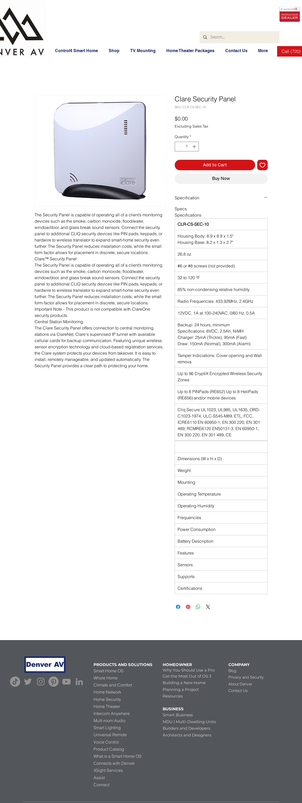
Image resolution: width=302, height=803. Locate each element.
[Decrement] (178, 146)
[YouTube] (66, 681)
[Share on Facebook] (178, 607)
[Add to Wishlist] (262, 165)
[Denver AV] (44, 664)
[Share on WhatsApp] (198, 607)
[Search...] (239, 37)
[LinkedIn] (79, 681)
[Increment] (194, 146)
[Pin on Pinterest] (188, 607)
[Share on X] (208, 607)
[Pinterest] (53, 681)
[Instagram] (41, 681)
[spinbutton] (186, 146)
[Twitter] (28, 681)
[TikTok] (15, 681)
